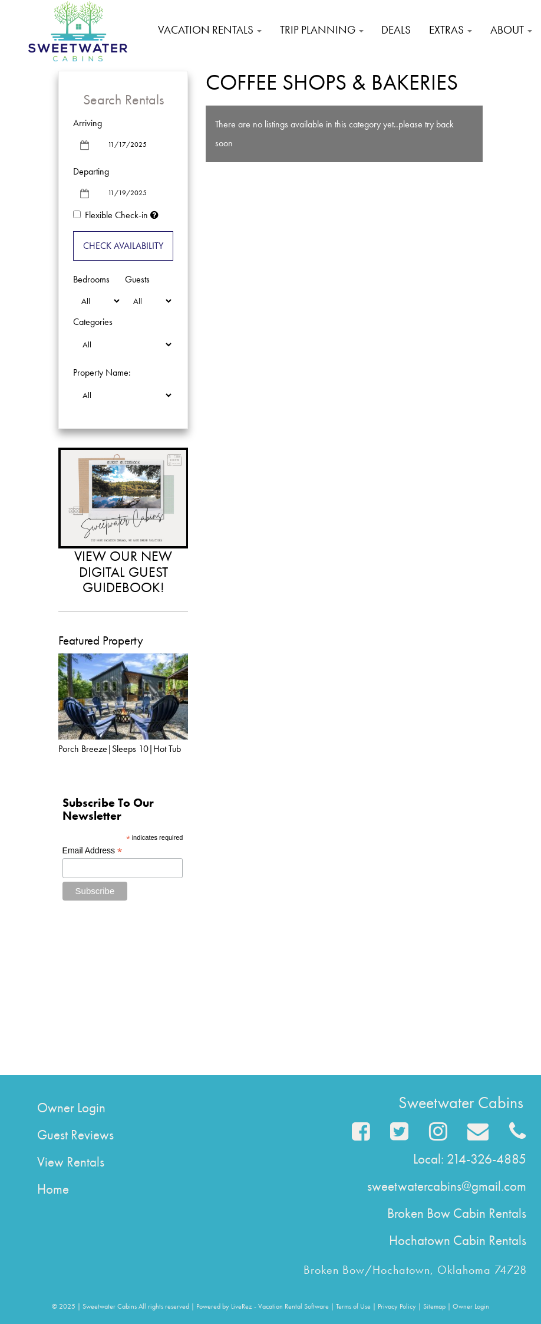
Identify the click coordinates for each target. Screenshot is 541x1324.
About (511, 29)
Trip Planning (322, 29)
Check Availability (123, 245)
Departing (91, 171)
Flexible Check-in (110, 215)
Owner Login (71, 1107)
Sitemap (434, 1306)
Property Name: (102, 372)
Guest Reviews (75, 1135)
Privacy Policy (397, 1306)
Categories (93, 322)
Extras (450, 29)
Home (53, 1189)
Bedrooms (91, 279)
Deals (396, 29)
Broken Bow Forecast (123, 1041)
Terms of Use (353, 1306)
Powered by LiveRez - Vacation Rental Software (262, 1306)
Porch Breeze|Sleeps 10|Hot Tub (119, 749)
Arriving (87, 123)
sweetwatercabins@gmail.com (446, 1186)
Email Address (92, 850)
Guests (137, 279)
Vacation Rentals (210, 29)
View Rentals (70, 1162)
